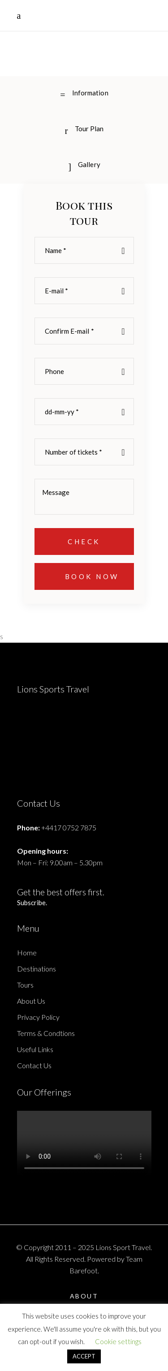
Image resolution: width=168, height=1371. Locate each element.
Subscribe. (32, 902)
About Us (31, 1001)
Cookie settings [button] (118, 1341)
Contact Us (34, 1065)
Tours (25, 984)
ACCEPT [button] (84, 1356)
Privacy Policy (38, 1017)
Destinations (36, 968)
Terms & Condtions (46, 1033)
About (84, 1296)
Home (27, 952)
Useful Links (35, 1049)
